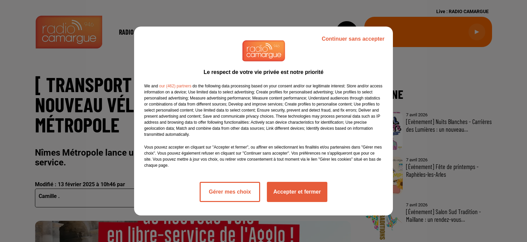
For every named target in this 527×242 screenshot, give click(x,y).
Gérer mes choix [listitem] (230, 192)
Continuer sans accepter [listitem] (353, 39)
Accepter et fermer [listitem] (297, 192)
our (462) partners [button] (175, 86)
